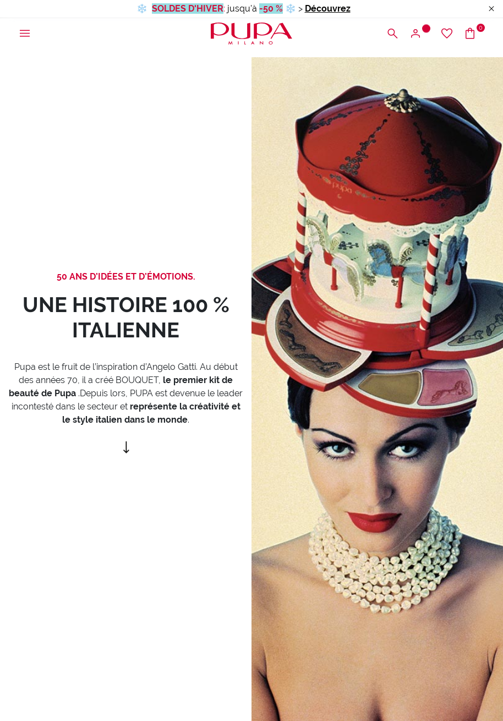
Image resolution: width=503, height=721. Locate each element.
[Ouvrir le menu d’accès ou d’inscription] (419, 34)
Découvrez (328, 8)
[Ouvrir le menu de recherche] (392, 34)
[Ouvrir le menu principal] (25, 34)
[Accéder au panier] (474, 34)
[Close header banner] (491, 9)
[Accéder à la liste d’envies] (447, 34)
